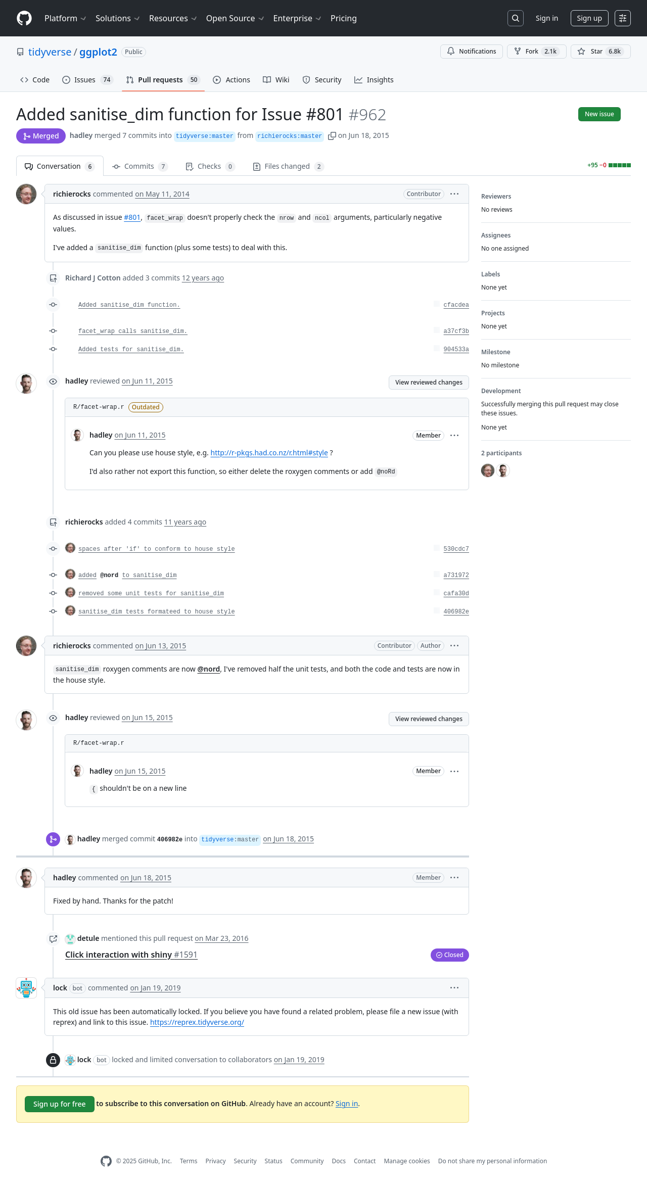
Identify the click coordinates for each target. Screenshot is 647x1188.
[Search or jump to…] (515, 18)
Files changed (289, 166)
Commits (140, 166)
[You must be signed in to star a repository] (601, 51)
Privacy (216, 1161)
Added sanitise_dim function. (129, 305)
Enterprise (297, 18)
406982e (456, 611)
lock (60, 987)
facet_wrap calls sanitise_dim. (133, 331)
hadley (81, 135)
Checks (210, 166)
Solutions (118, 18)
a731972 (456, 575)
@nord (109, 575)
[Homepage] (24, 18)
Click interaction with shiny (131, 954)
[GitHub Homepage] (106, 1161)
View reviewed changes (429, 382)
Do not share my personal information (492, 1161)
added (87, 575)
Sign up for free (59, 1104)
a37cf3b (456, 331)
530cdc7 (456, 549)
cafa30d (456, 593)
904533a (456, 349)
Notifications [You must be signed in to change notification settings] (471, 51)
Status (274, 1161)
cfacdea (456, 305)
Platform (65, 18)
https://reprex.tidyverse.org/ (197, 1022)
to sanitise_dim (149, 575)
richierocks (72, 194)
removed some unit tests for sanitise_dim (151, 593)
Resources (173, 18)
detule (88, 938)
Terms (189, 1161)
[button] (332, 135)
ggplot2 (98, 52)
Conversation (60, 166)
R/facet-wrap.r (98, 407)
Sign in (547, 18)
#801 (132, 217)
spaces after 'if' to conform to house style (156, 549)
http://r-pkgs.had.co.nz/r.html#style (269, 452)
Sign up (589, 18)
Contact (365, 1161)
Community (307, 1161)
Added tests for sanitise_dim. (131, 349)
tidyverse (49, 52)
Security (245, 1161)
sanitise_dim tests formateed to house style (156, 611)
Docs (339, 1161)
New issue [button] (599, 114)
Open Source (235, 18)
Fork (537, 51)
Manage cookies (407, 1161)
